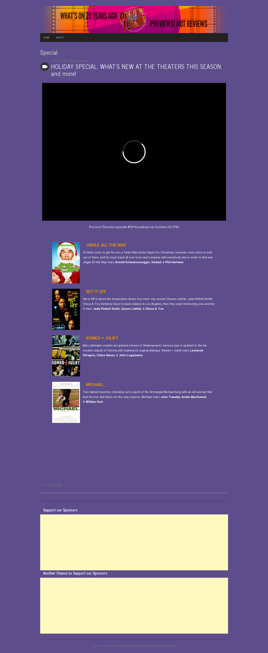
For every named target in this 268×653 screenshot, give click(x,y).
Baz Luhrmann (92, 345)
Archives (44, 66)
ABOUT (60, 37)
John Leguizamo (131, 355)
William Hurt (94, 402)
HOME (46, 37)
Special (58, 484)
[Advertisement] (134, 542)
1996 (51, 484)
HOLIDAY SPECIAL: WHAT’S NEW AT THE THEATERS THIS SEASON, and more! (136, 69)
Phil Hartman (174, 262)
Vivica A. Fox (154, 309)
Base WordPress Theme (135, 645)
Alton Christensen (79, 60)
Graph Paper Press (164, 645)
